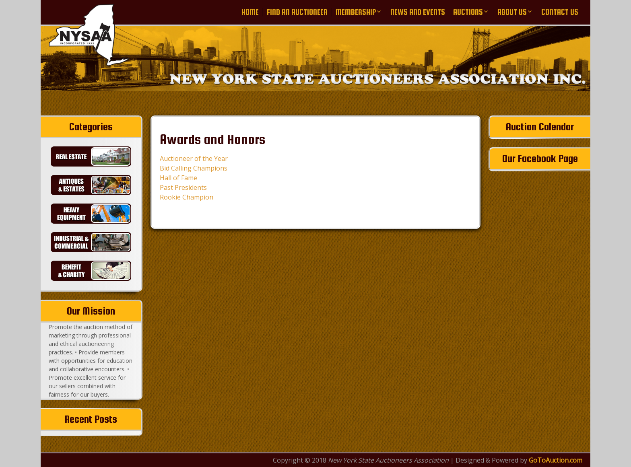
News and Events (417, 12)
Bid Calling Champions (193, 168)
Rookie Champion (186, 197)
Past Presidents (183, 187)
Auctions (468, 12)
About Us (512, 12)
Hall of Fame (178, 177)
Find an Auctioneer (297, 12)
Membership (356, 12)
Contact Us (559, 12)
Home (250, 12)
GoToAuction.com (555, 460)
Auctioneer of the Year (194, 158)
